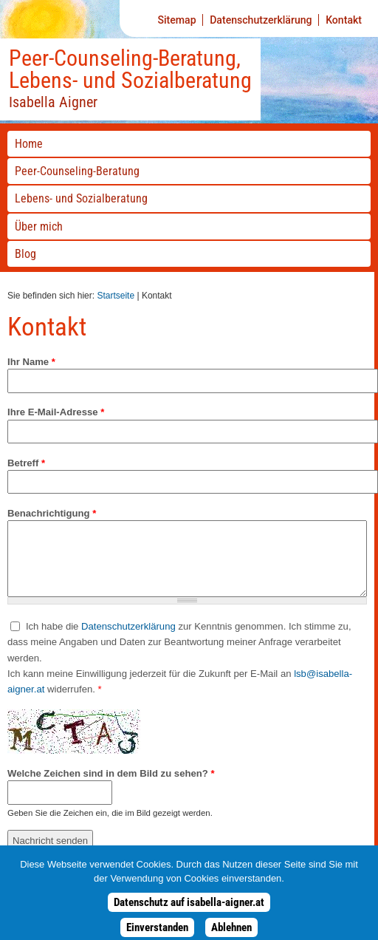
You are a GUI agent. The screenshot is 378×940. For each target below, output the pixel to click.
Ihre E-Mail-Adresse (55, 412)
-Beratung (77, 171)
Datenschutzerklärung (261, 20)
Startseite (115, 295)
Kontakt (344, 20)
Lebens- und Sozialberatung (81, 198)
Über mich (39, 226)
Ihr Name (31, 361)
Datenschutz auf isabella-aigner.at (189, 908)
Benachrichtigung (51, 513)
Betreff (26, 463)
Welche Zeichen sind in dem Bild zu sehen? (111, 773)
